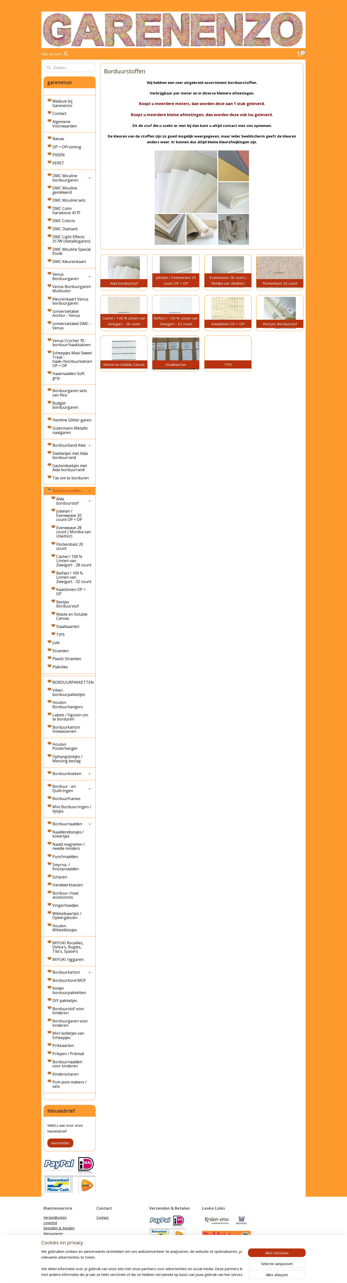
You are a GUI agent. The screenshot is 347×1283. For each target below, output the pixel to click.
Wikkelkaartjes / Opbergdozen (66, 915)
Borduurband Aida (72, 445)
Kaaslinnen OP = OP (71, 591)
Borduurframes (66, 798)
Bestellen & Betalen (58, 1228)
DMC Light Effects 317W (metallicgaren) (71, 239)
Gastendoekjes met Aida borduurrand (69, 468)
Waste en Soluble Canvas (71, 616)
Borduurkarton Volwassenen (66, 729)
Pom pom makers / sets (69, 1084)
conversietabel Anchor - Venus (66, 313)
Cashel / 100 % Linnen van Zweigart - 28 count (73, 561)
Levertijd (50, 1222)
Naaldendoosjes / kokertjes (68, 834)
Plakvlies (60, 667)
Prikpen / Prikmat (68, 1053)
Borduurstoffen (72, 490)
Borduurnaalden (72, 823)
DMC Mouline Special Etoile (71, 251)
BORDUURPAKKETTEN (73, 682)
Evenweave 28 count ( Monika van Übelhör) (73, 532)
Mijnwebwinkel (224, 1274)
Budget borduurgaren (65, 405)
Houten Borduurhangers (67, 704)
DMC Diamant (65, 229)
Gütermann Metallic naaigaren (70, 430)
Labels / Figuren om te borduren (70, 717)
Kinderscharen (65, 1074)
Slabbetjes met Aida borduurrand (70, 455)
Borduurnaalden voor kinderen (67, 1064)
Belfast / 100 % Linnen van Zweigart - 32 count (73, 577)
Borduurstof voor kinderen (68, 1011)
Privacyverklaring (56, 1244)
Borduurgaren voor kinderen (70, 1023)
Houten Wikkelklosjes (64, 928)
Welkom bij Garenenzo (62, 103)
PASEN (58, 154)
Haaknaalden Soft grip (68, 376)
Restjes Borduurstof (67, 604)
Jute (56, 642)
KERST (58, 163)
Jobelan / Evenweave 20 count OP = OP (69, 515)
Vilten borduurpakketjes (68, 692)
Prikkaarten (63, 1045)
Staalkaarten (67, 626)
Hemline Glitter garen (71, 420)
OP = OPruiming (66, 147)
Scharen (59, 877)
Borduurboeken (72, 773)
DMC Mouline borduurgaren (72, 178)
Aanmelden (60, 1142)
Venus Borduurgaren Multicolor (71, 289)
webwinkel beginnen (181, 1274)
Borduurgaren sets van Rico (69, 393)
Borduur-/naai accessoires (65, 895)
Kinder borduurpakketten (69, 990)
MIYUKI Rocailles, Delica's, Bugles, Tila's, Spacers (67, 947)
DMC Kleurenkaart (69, 261)
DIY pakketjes (64, 1000)
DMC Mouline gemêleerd (64, 190)
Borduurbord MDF (69, 980)
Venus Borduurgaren (72, 276)
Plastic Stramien (66, 658)
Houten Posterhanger (65, 746)
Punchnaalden (65, 856)
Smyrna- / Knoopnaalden (65, 867)
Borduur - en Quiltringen (72, 788)
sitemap (153, 1274)
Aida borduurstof (74, 501)
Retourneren (53, 1233)
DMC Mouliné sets (69, 200)
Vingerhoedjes (65, 905)
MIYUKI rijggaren (68, 959)
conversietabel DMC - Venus (71, 326)
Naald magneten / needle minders (68, 846)
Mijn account (54, 54)
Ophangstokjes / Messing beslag (67, 759)
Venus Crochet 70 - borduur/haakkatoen (71, 343)
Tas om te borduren (70, 478)
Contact (59, 113)
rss (163, 1274)
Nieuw (58, 138)
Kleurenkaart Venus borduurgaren (70, 301)
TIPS (60, 634)
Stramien (60, 650)
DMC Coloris (63, 220)
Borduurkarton (72, 972)
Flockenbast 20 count (69, 546)
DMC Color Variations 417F (66, 210)
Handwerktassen (67, 885)
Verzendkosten (55, 1217)
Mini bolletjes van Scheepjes (68, 1035)
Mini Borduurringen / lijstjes (71, 809)
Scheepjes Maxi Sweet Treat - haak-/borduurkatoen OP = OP (72, 359)
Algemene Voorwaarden (64, 124)
